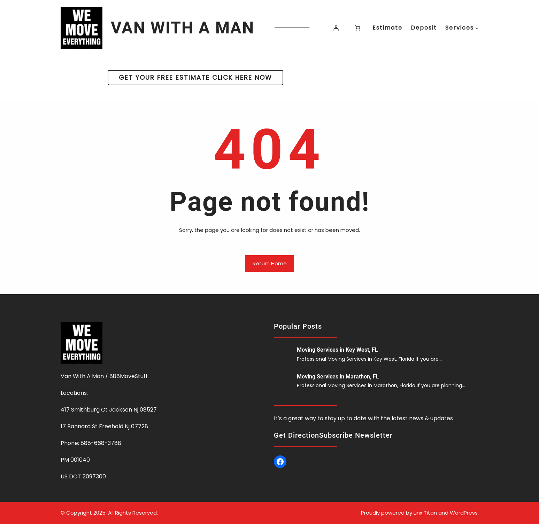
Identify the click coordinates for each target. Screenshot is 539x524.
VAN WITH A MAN (182, 28)
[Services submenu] (477, 28)
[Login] (336, 27)
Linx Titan (425, 512)
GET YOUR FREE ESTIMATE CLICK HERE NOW (195, 77)
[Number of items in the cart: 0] (357, 27)
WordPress (464, 512)
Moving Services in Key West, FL (337, 349)
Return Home (270, 263)
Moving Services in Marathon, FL (338, 376)
